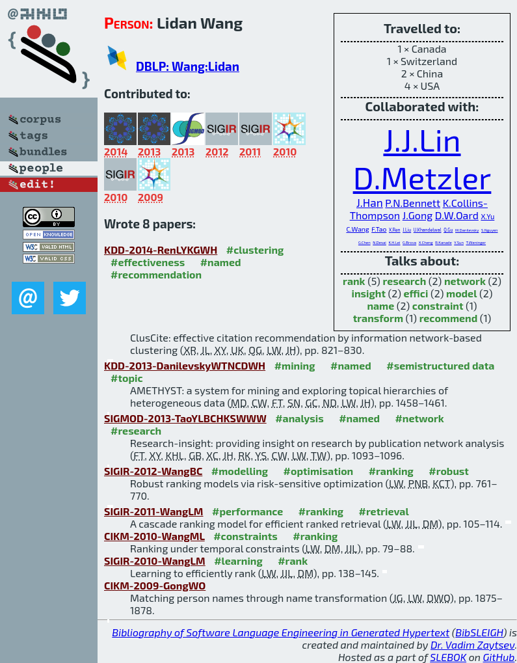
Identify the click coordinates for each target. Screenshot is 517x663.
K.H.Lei (394, 242)
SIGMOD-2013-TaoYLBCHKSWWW (185, 418)
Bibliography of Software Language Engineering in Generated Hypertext (280, 632)
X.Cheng (426, 242)
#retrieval (384, 511)
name (380, 305)
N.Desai (379, 242)
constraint (438, 305)
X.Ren (395, 229)
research (404, 281)
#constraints (245, 536)
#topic (127, 378)
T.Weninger (476, 242)
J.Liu (407, 229)
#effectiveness (148, 262)
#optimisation (319, 471)
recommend (448, 318)
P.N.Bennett (412, 202)
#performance (247, 511)
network (465, 281)
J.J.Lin (421, 139)
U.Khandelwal (428, 229)
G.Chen (364, 242)
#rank (293, 560)
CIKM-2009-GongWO (154, 585)
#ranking (391, 471)
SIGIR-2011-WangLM (154, 511)
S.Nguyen (489, 230)
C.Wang (357, 229)
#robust (449, 471)
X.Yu (487, 216)
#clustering (255, 249)
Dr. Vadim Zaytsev (472, 644)
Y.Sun (459, 242)
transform (378, 318)
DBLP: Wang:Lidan (187, 66)
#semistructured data (440, 365)
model (461, 293)
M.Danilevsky (467, 230)
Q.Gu (448, 229)
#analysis (299, 418)
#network (419, 418)
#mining (294, 365)
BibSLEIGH (479, 632)
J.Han (369, 202)
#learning (238, 560)
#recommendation (156, 274)
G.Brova (409, 242)
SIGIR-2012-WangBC (153, 471)
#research (136, 430)
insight (369, 293)
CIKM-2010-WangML (154, 536)
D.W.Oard (457, 215)
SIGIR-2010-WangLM (154, 560)
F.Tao (378, 229)
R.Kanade (443, 242)
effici (416, 293)
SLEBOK (448, 657)
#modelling (239, 471)
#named (220, 262)
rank (354, 281)
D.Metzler (422, 177)
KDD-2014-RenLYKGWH (160, 249)
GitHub (499, 657)
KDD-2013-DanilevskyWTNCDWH (184, 365)
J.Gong (417, 215)
